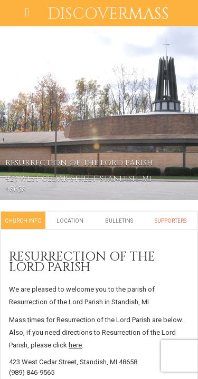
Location (69, 221)
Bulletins (119, 221)
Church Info (23, 221)
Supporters (170, 221)
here (75, 345)
